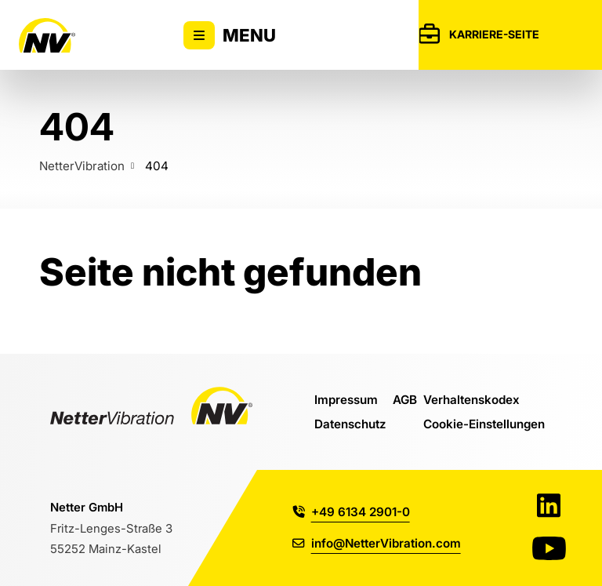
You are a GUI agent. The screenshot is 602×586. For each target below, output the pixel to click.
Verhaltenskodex (471, 399)
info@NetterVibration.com (376, 543)
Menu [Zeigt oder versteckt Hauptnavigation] (229, 35)
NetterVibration (82, 165)
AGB (405, 399)
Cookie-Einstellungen (484, 424)
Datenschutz (350, 424)
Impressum (346, 399)
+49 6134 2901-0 (351, 511)
